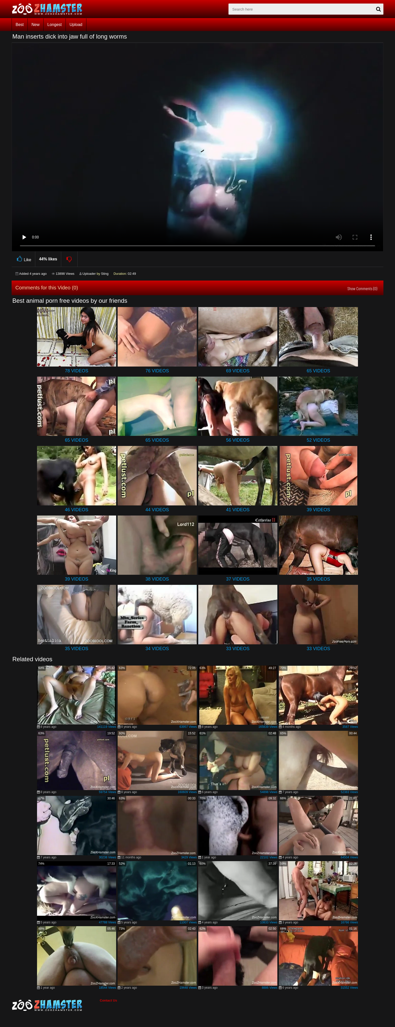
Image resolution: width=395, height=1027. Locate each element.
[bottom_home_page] (56, 1005)
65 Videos (318, 370)
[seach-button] (378, 9)
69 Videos (237, 370)
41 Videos (237, 509)
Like (23, 259)
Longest (54, 24)
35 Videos (318, 579)
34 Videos (157, 648)
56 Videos (237, 440)
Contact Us (108, 1000)
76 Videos (157, 370)
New (35, 24)
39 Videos (318, 509)
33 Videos (237, 648)
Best (20, 24)
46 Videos (76, 509)
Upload (76, 24)
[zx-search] (305, 9)
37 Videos (237, 579)
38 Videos (157, 579)
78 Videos (76, 370)
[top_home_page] (49, 9)
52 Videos (318, 440)
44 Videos (157, 509)
